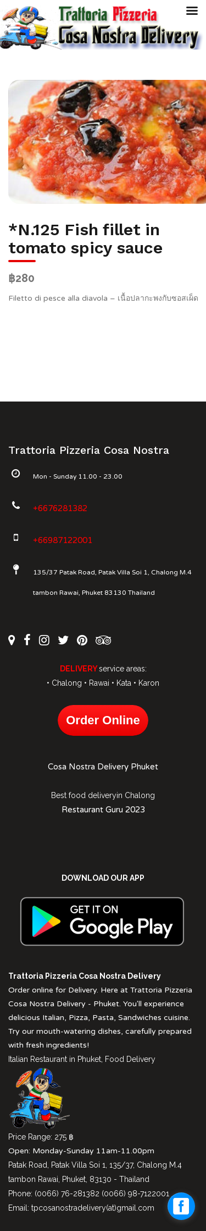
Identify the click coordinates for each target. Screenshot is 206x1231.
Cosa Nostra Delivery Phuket (103, 767)
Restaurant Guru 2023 (103, 810)
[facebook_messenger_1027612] (181, 1206)
